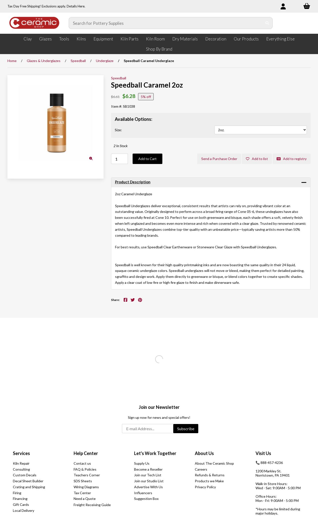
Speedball (78, 61)
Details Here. (76, 6)
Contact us (82, 463)
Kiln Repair (21, 463)
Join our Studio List (149, 481)
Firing (17, 493)
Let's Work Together (155, 453)
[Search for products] (166, 23)
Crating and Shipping (29, 487)
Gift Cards (21, 504)
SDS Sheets (83, 481)
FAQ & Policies (85, 469)
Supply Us (141, 463)
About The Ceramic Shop (214, 463)
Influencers (143, 493)
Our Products (246, 38)
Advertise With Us (148, 487)
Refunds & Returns (210, 475)
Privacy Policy (205, 487)
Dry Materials (185, 38)
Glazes (45, 38)
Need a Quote (85, 498)
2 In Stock (121, 146)
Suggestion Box (146, 498)
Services (21, 453)
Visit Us (263, 453)
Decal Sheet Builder (28, 481)
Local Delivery (23, 510)
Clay (28, 38)
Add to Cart (147, 159)
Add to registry (292, 159)
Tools (64, 38)
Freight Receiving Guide (92, 505)
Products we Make (209, 481)
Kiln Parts (129, 38)
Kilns (81, 38)
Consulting (21, 469)
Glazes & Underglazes (43, 61)
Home (12, 61)
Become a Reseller (148, 469)
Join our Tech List (147, 475)
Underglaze (105, 61)
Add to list (257, 159)
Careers (201, 469)
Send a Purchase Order (219, 159)
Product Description (132, 182)
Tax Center (82, 493)
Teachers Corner (87, 475)
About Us (204, 453)
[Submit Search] (267, 23)
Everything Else (280, 38)
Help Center (86, 453)
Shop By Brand (159, 49)
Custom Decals (24, 475)
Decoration (215, 38)
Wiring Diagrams (86, 487)
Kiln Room (155, 38)
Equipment (103, 38)
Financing (20, 498)
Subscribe (185, 428)
